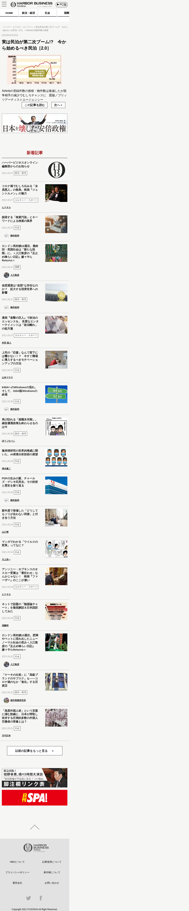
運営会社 (17, 882)
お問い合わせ (52, 882)
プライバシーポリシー (17, 872)
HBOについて (17, 861)
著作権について (52, 872)
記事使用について (51, 861)
